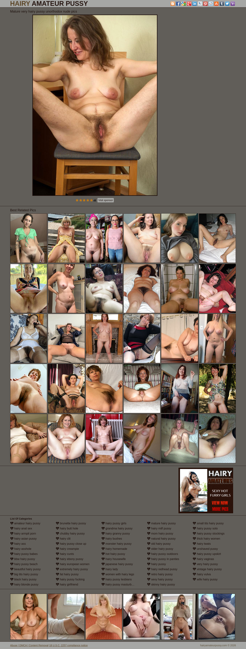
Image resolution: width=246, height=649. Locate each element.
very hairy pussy (205, 564)
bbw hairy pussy (22, 559)
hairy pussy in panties (163, 559)
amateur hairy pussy (25, 523)
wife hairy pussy (205, 579)
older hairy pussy (160, 548)
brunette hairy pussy (71, 523)
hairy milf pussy (159, 528)
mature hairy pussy (161, 523)
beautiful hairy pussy (25, 569)
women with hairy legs (117, 574)
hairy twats (202, 543)
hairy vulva (202, 574)
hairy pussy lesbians (116, 579)
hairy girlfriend (67, 584)
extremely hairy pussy (72, 569)
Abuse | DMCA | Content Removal (29, 645)
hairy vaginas (203, 559)
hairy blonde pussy (24, 584)
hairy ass (18, 543)
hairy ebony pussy (69, 559)
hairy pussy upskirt (207, 553)
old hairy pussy (159, 543)
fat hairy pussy (67, 574)
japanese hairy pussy (117, 564)
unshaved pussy (205, 548)
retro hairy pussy (160, 574)
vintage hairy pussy (207, 569)
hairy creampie (67, 548)
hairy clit (63, 538)
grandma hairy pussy (117, 528)
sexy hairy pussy (160, 579)
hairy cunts (65, 553)
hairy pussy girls (113, 523)
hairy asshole (20, 548)
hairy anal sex (21, 528)
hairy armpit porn (23, 533)
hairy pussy (156, 564)
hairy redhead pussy (162, 569)
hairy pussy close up (71, 543)
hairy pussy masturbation (119, 584)
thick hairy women (206, 538)
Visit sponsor (105, 200)
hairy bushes (111, 538)
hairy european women (72, 564)
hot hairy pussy (113, 553)
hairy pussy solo (205, 528)
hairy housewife (113, 559)
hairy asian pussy (23, 538)
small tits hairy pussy (208, 523)
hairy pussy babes (24, 553)
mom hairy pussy (160, 533)
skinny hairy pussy (161, 584)
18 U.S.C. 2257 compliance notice (68, 645)
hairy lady (109, 569)
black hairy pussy (23, 579)
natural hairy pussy (161, 538)
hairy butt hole (67, 528)
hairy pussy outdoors (162, 553)
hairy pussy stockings (209, 533)
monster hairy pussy (116, 543)
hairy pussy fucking (70, 579)
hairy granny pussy (115, 533)
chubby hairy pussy (70, 533)
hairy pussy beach (24, 564)
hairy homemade (114, 548)
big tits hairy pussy (24, 574)
